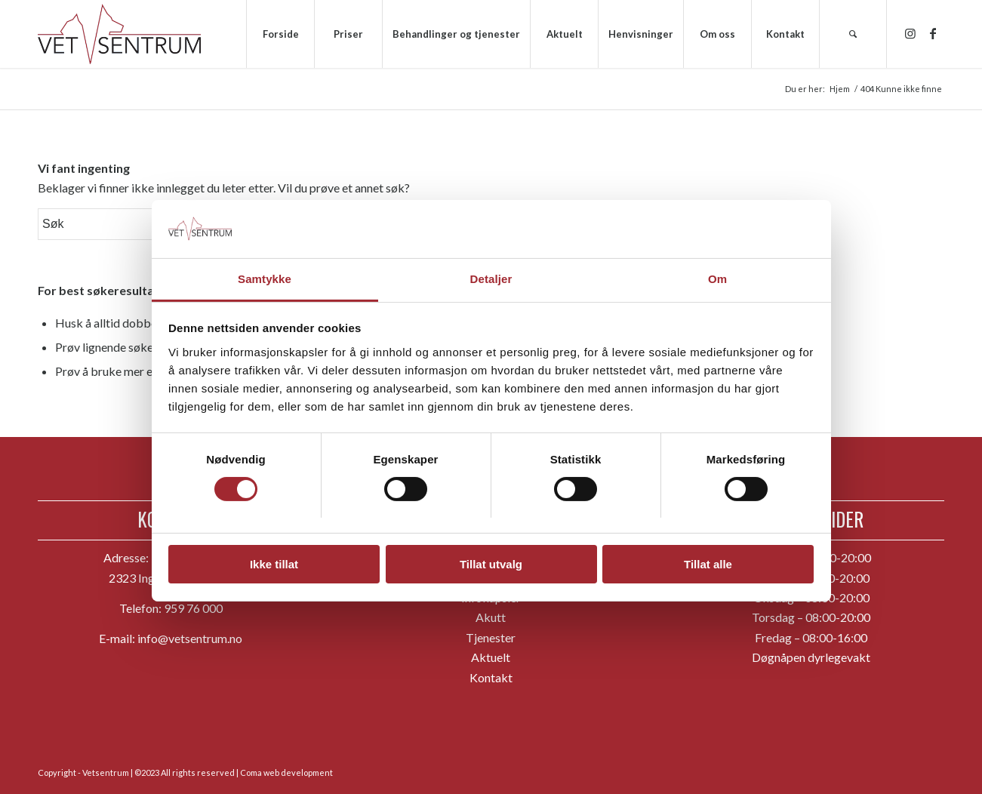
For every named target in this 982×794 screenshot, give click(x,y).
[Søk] (853, 34)
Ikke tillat (274, 561)
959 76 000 (193, 608)
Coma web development (286, 772)
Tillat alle (708, 561)
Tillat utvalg (491, 561)
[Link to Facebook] (933, 33)
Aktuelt (490, 657)
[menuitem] (280, 34)
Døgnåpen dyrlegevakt (811, 657)
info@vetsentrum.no (189, 638)
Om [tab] (717, 275)
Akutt (491, 617)
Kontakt (491, 677)
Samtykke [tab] (264, 275)
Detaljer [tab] (491, 275)
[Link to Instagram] (910, 33)
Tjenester (491, 637)
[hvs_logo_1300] (119, 34)
